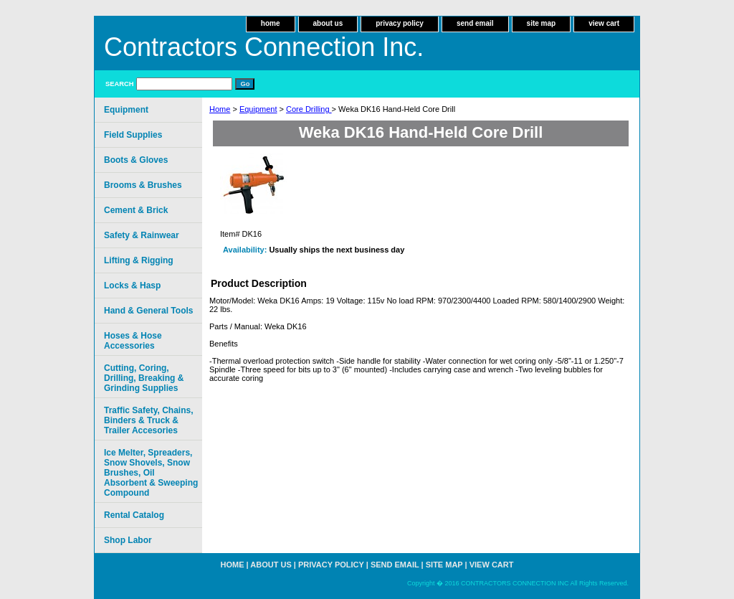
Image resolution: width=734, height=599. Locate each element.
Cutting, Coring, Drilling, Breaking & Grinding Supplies (144, 378)
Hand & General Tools (148, 311)
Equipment (258, 109)
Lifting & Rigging (138, 260)
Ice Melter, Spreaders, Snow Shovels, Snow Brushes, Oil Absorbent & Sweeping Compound (151, 473)
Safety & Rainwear (141, 235)
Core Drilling (309, 109)
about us (328, 23)
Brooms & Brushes (143, 185)
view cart (603, 23)
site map (541, 23)
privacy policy (400, 23)
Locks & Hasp (132, 285)
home (270, 23)
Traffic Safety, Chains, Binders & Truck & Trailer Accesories (148, 420)
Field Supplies (133, 135)
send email (475, 23)
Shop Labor (128, 540)
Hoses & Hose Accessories (133, 341)
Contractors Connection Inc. (264, 47)
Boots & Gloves (136, 160)
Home (219, 109)
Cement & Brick (136, 210)
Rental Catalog (134, 515)
